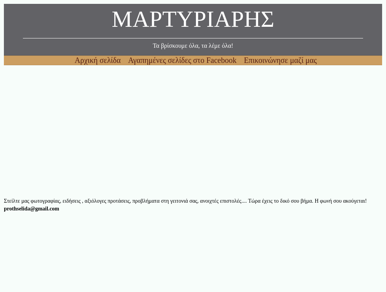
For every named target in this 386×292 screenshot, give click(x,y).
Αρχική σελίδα (98, 60)
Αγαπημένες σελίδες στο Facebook (183, 60)
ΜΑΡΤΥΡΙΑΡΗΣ (193, 21)
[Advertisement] (193, 131)
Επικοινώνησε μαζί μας (280, 60)
